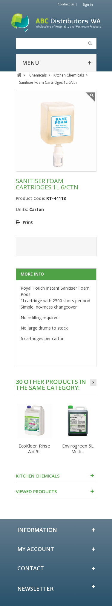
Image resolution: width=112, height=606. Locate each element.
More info (32, 274)
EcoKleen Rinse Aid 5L (34, 448)
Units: (22, 209)
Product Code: (30, 198)
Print (28, 222)
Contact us (66, 4)
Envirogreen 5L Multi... (77, 448)
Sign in (87, 4)
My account (35, 549)
